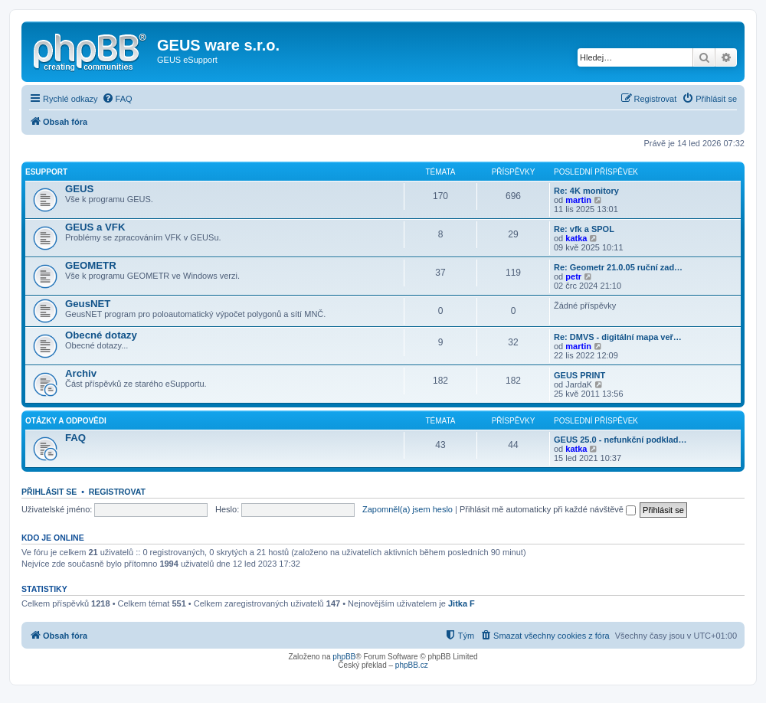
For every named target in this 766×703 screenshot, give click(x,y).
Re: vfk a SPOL (584, 229)
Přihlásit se (49, 491)
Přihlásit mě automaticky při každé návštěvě (548, 509)
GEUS (79, 189)
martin (578, 199)
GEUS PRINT (579, 375)
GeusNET (87, 303)
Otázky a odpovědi (65, 421)
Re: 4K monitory (586, 190)
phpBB (343, 656)
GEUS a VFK (95, 227)
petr (573, 276)
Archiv (81, 373)
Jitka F (461, 603)
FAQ (75, 437)
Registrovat (117, 491)
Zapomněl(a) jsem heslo (407, 509)
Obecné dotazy (101, 335)
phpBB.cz (411, 665)
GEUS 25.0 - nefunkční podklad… (620, 439)
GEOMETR (90, 265)
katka (576, 238)
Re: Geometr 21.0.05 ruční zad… (618, 267)
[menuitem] (117, 99)
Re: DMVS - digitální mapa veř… (618, 337)
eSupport (46, 172)
